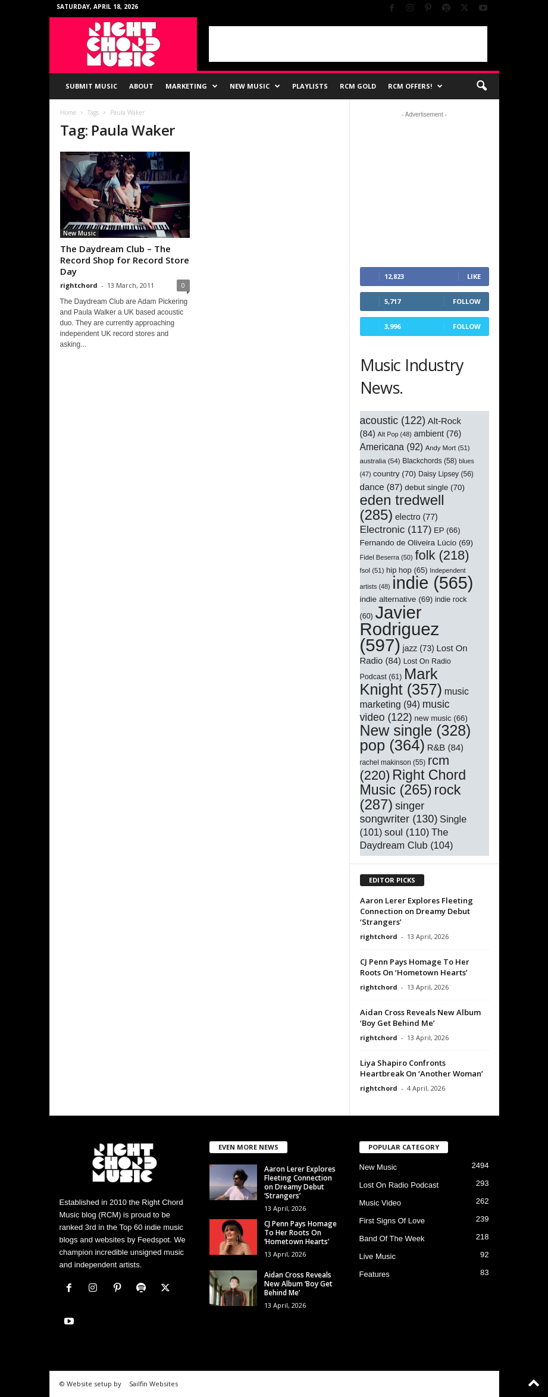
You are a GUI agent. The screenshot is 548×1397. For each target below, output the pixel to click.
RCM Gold (358, 85)
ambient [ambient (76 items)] (437, 433)
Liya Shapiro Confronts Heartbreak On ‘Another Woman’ (421, 1068)
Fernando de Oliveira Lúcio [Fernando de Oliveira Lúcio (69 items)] (417, 542)
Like (474, 276)
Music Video (380, 1202)
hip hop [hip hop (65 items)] (407, 570)
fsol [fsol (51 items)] (372, 570)
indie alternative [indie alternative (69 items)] (396, 599)
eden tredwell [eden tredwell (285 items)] (402, 507)
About (141, 85)
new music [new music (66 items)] (441, 718)
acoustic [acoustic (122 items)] (393, 420)
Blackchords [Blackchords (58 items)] (429, 461)
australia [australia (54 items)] (380, 460)
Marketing (191, 86)
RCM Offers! (415, 86)
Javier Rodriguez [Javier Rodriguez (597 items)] (400, 628)
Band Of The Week (392, 1238)
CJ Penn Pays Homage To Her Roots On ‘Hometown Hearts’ (414, 967)
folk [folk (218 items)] (442, 555)
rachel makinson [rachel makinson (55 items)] (393, 762)
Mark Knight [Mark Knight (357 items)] (401, 681)
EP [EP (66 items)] (447, 530)
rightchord (79, 285)
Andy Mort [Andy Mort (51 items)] (447, 447)
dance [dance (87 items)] (381, 487)
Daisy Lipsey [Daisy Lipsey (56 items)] (446, 474)
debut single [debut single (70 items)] (435, 487)
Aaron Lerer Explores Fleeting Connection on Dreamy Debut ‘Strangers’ (416, 911)
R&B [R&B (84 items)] (445, 747)
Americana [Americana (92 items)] (392, 447)
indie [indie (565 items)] (432, 582)
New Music (255, 86)
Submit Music (91, 85)
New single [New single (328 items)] (415, 730)
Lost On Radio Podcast (399, 1185)
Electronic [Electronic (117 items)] (396, 529)
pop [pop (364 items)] (392, 745)
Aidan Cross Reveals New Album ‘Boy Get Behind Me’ (420, 1017)
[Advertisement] (348, 44)
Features (374, 1274)
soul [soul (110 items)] (406, 832)
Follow (467, 301)
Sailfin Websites (153, 1383)
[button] (481, 86)
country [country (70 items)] (394, 473)
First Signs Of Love (392, 1220)
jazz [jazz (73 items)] (418, 648)
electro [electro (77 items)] (416, 517)
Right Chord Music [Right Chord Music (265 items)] (413, 782)
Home (68, 112)
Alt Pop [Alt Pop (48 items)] (395, 434)
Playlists (310, 85)
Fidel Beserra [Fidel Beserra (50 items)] (386, 557)
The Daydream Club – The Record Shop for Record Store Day (124, 260)
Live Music (377, 1256)
